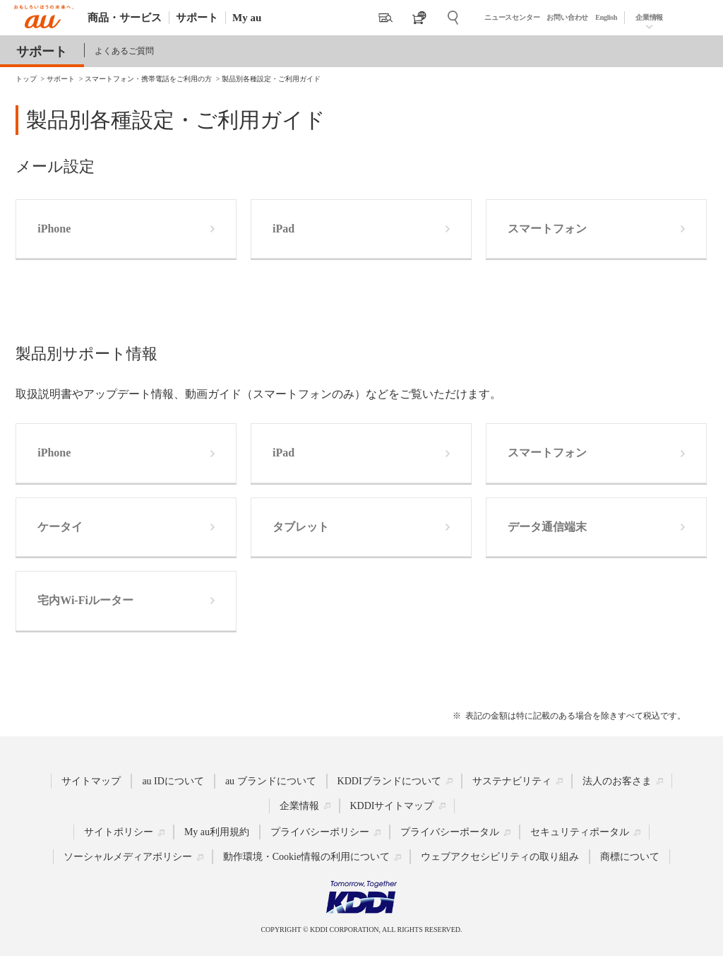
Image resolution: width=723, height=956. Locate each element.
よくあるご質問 (124, 51)
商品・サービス (125, 17)
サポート (197, 17)
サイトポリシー (118, 832)
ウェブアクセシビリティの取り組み (500, 856)
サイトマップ (91, 781)
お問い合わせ (567, 17)
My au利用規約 (216, 832)
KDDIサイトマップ (392, 806)
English (606, 17)
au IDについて (173, 781)
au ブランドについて (270, 781)
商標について (629, 856)
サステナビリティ (511, 781)
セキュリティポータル (579, 832)
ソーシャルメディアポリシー (128, 856)
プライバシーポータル (449, 832)
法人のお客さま (617, 781)
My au (246, 17)
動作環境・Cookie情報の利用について (306, 856)
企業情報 (649, 17)
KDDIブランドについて (389, 781)
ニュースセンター (511, 17)
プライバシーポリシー (319, 832)
